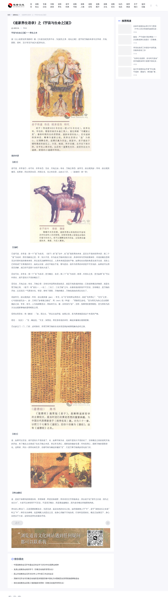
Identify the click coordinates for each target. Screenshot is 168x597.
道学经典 (67, 5)
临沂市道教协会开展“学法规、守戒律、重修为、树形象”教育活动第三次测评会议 (145, 70)
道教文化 (105, 5)
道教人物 (82, 5)
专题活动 (44, 5)
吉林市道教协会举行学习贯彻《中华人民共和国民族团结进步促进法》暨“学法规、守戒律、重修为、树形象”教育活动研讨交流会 (145, 27)
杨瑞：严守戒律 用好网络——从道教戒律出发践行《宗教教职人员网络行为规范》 (145, 38)
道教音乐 (113, 5)
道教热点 (37, 5)
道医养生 (59, 5)
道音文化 (15, 28)
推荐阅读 (128, 5)
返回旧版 (143, 5)
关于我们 (135, 5)
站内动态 (120, 5)
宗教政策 (52, 5)
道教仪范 (90, 5)
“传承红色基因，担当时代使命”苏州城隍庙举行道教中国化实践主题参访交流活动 (145, 59)
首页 (31, 5)
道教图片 (97, 5)
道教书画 (75, 5)
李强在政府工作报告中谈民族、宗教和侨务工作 (145, 49)
